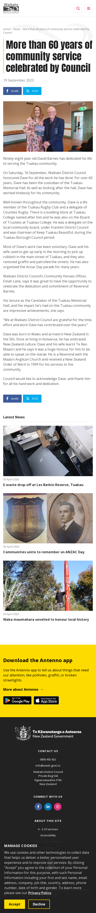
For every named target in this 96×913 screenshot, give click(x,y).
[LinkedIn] (48, 806)
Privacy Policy (39, 893)
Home (7, 29)
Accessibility (48, 835)
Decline (39, 904)
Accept (14, 904)
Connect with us (48, 796)
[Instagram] (57, 806)
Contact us (48, 751)
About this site (48, 821)
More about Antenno (20, 689)
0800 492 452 (48, 759)
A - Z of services (48, 829)
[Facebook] (38, 806)
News (16, 29)
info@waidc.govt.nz (48, 765)
